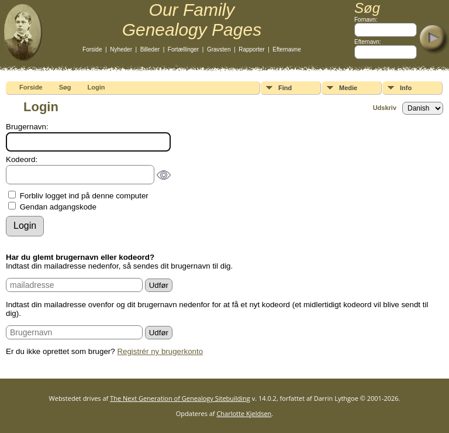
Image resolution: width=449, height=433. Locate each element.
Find (285, 87)
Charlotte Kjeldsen (243, 413)
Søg (65, 87)
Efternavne (286, 49)
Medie (348, 87)
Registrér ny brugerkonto (160, 351)
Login (96, 87)
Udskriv (384, 107)
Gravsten (219, 49)
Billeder (150, 49)
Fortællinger (183, 49)
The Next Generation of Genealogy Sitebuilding (180, 398)
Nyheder (121, 49)
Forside (92, 49)
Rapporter (251, 49)
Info (406, 87)
